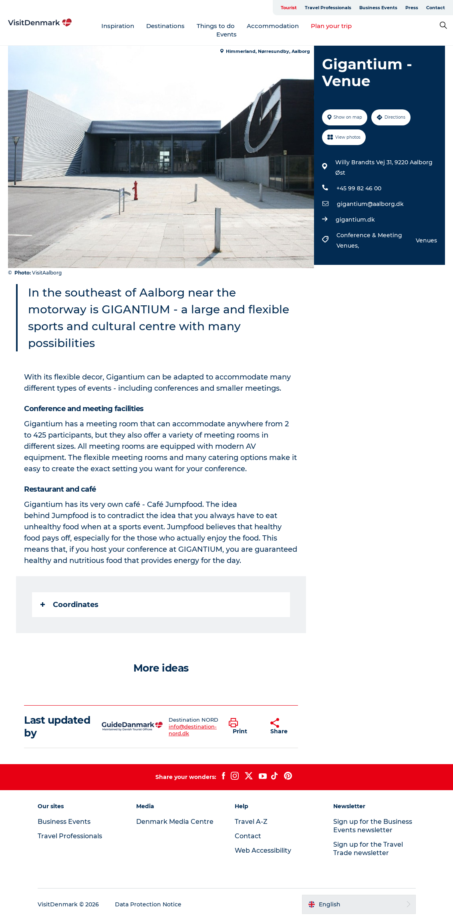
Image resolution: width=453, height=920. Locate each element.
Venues (426, 240)
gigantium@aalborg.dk (370, 204)
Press (411, 7)
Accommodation (273, 26)
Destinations (165, 26)
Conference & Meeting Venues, (369, 240)
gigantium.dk (355, 219)
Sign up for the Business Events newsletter (372, 826)
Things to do (216, 26)
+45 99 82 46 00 (358, 188)
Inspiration (117, 26)
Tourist (289, 7)
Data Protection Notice (148, 904)
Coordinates (69, 604)
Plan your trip (331, 26)
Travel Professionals (328, 7)
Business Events (378, 7)
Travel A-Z (251, 821)
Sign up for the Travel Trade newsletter (368, 849)
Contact (435, 7)
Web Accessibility (263, 850)
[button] (243, 726)
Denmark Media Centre (174, 821)
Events (226, 34)
